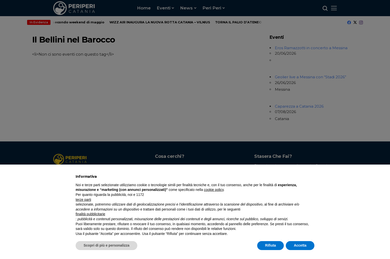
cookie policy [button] (214, 190)
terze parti (83, 200)
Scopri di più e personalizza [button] (106, 245)
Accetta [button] (300, 245)
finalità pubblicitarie (90, 214)
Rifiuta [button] (270, 245)
